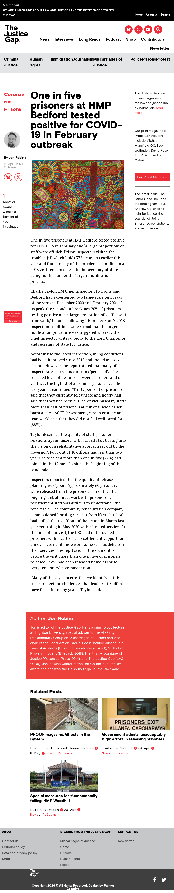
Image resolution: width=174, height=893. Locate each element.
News (44, 39)
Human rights (36, 62)
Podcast (113, 39)
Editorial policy (13, 847)
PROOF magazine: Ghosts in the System (60, 737)
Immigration (62, 59)
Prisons (149, 59)
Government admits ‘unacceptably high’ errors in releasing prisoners (134, 737)
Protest (163, 59)
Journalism (83, 59)
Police (136, 59)
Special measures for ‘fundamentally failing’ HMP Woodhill (64, 798)
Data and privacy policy (19, 853)
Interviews (64, 39)
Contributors (153, 39)
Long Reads (90, 39)
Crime (64, 847)
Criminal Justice (11, 62)
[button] (158, 29)
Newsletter (160, 48)
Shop (131, 39)
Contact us (10, 841)
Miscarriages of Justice (107, 62)
